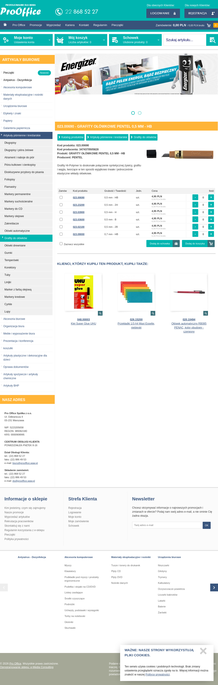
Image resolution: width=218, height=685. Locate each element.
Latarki (161, 600)
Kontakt (84, 25)
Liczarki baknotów (167, 594)
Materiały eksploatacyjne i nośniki (131, 557)
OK (206, 525)
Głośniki (69, 622)
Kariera (70, 25)
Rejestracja (201, 13)
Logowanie (163, 13)
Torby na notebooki (75, 616)
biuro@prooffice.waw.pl (25, 463)
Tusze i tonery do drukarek (125, 565)
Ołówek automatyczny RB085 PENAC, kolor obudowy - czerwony (189, 327)
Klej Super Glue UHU (83, 323)
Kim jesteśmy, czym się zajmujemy (24, 508)
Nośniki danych (119, 583)
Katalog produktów (72, 137)
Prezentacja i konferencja (18, 340)
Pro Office (18, 25)
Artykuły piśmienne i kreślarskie (108, 137)
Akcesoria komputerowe (17, 87)
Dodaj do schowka (160, 243)
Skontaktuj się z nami (17, 525)
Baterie (162, 606)
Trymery (162, 577)
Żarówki (162, 612)
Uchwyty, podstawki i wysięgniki (82, 610)
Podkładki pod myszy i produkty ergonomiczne (82, 579)
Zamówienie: (187, 25)
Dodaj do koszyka (195, 243)
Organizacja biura (13, 326)
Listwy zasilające (74, 592)
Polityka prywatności (16, 539)
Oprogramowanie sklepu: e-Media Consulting (26, 667)
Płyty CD (116, 571)
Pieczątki (117, 25)
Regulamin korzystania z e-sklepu (24, 530)
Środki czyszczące (75, 598)
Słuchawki (70, 628)
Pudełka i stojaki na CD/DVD (80, 586)
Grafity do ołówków (145, 137)
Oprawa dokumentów (15, 367)
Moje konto (74, 516)
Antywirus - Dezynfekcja (32, 557)
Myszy (68, 565)
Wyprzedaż (53, 25)
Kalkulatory (164, 583)
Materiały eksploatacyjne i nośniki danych (23, 96)
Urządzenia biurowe (15, 106)
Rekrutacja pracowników (18, 521)
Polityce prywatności (157, 676)
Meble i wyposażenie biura (19, 333)
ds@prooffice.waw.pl (23, 481)
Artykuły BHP (11, 385)
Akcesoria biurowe (14, 318)
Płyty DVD (116, 577)
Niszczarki (163, 565)
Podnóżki (70, 604)
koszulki (8, 348)
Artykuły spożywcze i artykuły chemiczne (20, 376)
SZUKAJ (212, 40)
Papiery (7, 120)
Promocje (36, 25)
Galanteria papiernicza (16, 128)
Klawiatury (70, 571)
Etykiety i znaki (12, 113)
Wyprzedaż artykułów (17, 516)
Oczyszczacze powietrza (171, 589)
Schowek (73, 525)
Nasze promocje (14, 512)
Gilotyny (162, 571)
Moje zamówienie (78, 521)
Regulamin (100, 25)
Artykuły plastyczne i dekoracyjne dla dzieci (25, 357)
